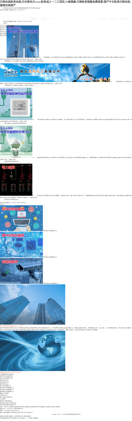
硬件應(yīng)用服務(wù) (7, 389)
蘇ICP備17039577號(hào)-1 (25, 412)
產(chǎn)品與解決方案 (6, 378)
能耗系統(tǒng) (4, 380)
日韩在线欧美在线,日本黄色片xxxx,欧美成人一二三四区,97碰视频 (19, 418)
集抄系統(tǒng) (4, 382)
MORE (5, 23)
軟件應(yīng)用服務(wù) (7, 387)
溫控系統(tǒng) (4, 384)
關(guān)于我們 (4, 393)
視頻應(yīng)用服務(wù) (7, 391)
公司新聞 (2, 399)
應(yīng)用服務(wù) (5, 386)
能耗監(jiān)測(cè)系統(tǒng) (8, 403)
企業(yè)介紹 (3, 395)
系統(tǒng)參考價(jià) (6, 401)
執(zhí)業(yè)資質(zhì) (6, 397)
